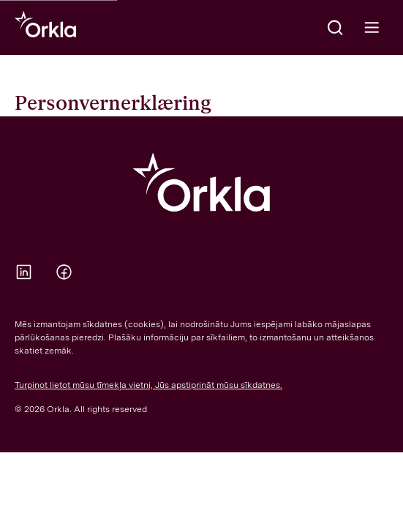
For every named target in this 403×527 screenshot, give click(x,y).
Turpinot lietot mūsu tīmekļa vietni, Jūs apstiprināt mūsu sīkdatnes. (148, 385)
